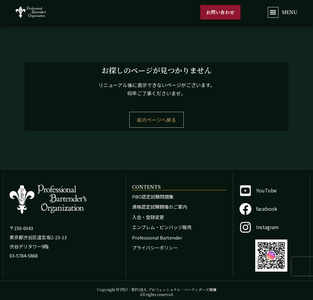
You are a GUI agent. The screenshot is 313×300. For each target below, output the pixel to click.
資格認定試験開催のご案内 (159, 206)
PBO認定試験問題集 (153, 196)
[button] (273, 12)
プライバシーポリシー (155, 247)
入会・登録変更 (148, 217)
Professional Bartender (157, 237)
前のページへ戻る (156, 119)
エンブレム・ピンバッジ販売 (162, 227)
